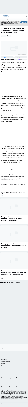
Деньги (9, 35)
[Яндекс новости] (20, 57)
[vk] (12, 170)
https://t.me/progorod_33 (5, 391)
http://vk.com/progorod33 (5, 390)
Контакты (3, 363)
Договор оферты (4, 367)
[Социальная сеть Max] (20, 59)
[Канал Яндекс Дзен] (7, 59)
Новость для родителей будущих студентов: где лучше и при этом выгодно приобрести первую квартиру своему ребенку (14, 193)
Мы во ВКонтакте (22, 19)
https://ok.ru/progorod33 (14, 390)
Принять (24, 22)
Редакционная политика (5, 357)
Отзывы (2, 365)
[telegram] (16, 170)
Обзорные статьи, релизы (5, 361)
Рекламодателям (14, 19)
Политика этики (4, 359)
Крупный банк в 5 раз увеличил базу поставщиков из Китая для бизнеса (14, 186)
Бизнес (3, 35)
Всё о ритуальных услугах (5, 19)
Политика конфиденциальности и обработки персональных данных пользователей (12, 373)
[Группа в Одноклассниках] (4, 349)
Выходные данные (4, 352)
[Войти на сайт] (26, 16)
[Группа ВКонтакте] (7, 57)
